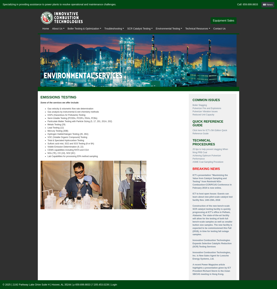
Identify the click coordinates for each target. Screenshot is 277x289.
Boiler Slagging (200, 105)
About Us (57, 28)
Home (45, 28)
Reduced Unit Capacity (203, 114)
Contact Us (219, 28)
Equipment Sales (223, 20)
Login (114, 284)
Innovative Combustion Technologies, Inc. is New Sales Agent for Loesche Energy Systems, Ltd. (212, 255)
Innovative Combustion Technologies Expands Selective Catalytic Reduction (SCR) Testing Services (212, 243)
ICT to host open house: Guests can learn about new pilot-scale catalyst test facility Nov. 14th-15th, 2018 (213, 196)
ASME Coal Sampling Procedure (208, 162)
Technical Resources (196, 28)
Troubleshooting (113, 28)
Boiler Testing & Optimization (83, 28)
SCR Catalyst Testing (139, 28)
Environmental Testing (168, 28)
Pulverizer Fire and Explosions (207, 108)
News (268, 4)
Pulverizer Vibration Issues (205, 111)
